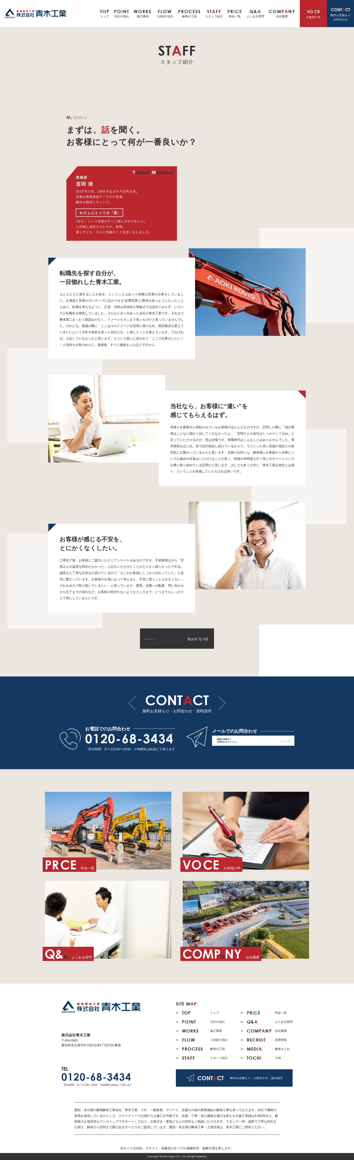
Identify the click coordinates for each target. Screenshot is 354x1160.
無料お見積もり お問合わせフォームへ (253, 741)
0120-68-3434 (129, 738)
